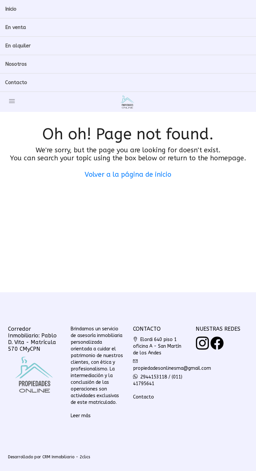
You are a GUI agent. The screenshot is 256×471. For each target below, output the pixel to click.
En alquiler (18, 46)
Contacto (16, 83)
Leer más (81, 416)
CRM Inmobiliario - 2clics (66, 457)
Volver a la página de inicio (128, 174)
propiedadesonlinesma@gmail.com (172, 368)
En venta (15, 27)
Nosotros (16, 64)
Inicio (10, 9)
